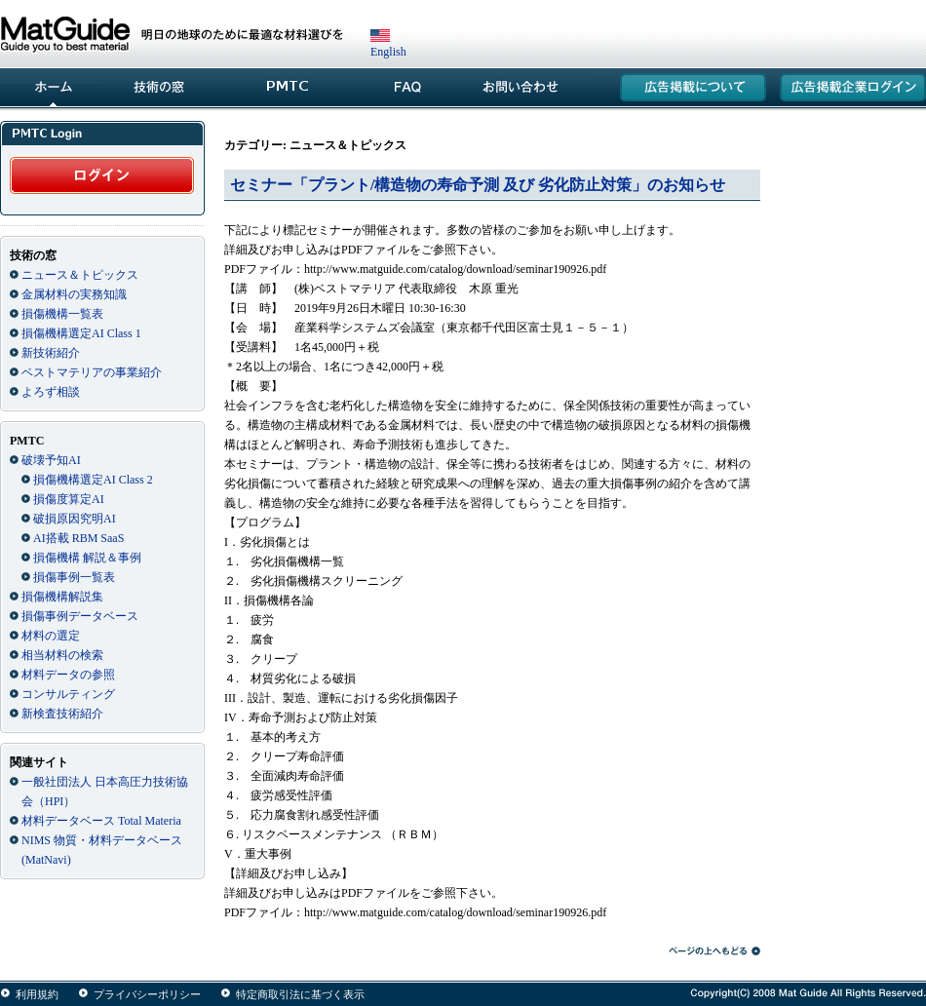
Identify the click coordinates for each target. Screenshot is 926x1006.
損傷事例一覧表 (74, 577)
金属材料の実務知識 (74, 294)
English (388, 44)
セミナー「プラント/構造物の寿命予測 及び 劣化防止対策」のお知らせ (477, 184)
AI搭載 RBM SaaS (78, 538)
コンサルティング (68, 694)
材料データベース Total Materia (101, 821)
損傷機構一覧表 (62, 314)
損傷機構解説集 (62, 596)
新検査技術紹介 (62, 713)
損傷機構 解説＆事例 (87, 557)
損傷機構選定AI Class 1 (81, 333)
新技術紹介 (50, 353)
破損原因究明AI (74, 518)
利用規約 (37, 994)
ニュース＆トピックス (79, 275)
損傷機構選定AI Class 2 (93, 479)
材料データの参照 (68, 674)
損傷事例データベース (79, 616)
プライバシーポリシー (147, 994)
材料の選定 (50, 635)
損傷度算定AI (68, 499)
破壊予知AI (51, 460)
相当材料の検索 (62, 655)
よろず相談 (50, 392)
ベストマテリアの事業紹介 (91, 372)
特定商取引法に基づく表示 (300, 994)
